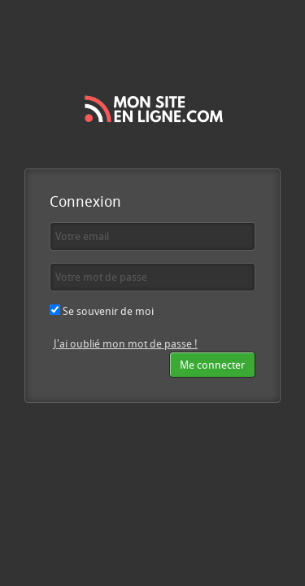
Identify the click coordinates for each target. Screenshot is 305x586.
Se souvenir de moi (102, 311)
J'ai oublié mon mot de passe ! (126, 343)
